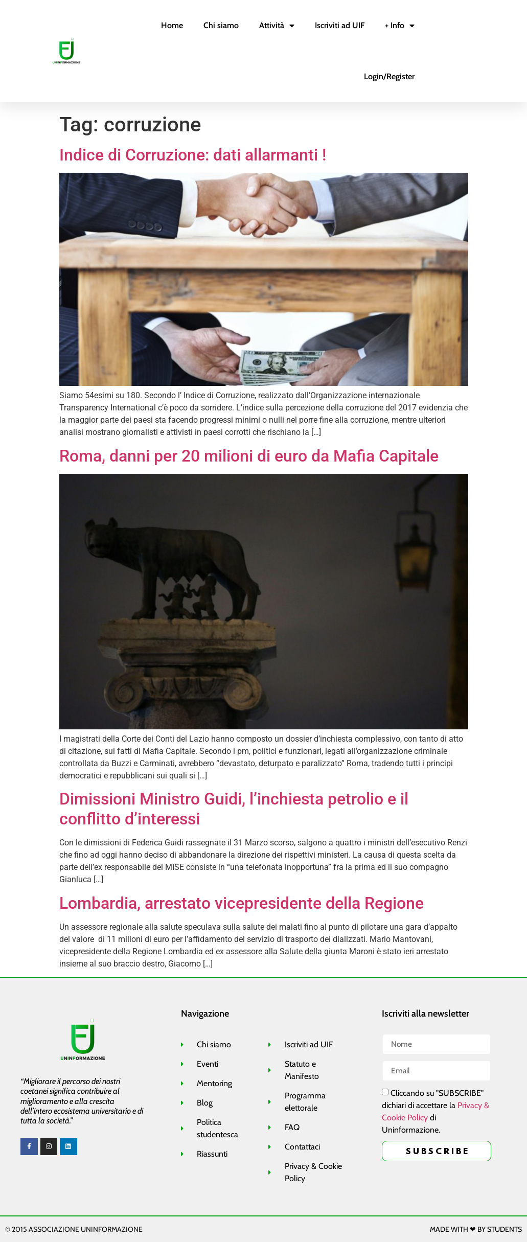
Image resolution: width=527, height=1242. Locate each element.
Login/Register (389, 76)
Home (172, 25)
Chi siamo (221, 25)
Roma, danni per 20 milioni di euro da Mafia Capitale (249, 456)
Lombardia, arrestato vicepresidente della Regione (241, 903)
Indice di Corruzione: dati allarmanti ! (192, 155)
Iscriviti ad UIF (339, 25)
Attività (276, 25)
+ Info (400, 25)
